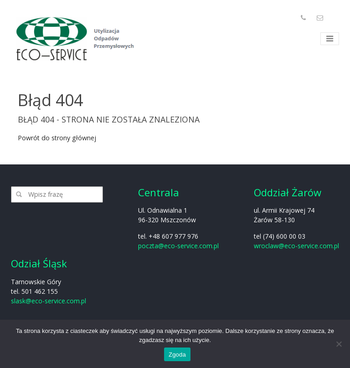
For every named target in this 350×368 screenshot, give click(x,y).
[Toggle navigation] (329, 39)
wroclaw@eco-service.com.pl (296, 245)
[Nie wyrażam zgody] (338, 343)
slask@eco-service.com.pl (48, 300)
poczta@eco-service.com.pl (178, 245)
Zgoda (177, 354)
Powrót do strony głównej (57, 137)
